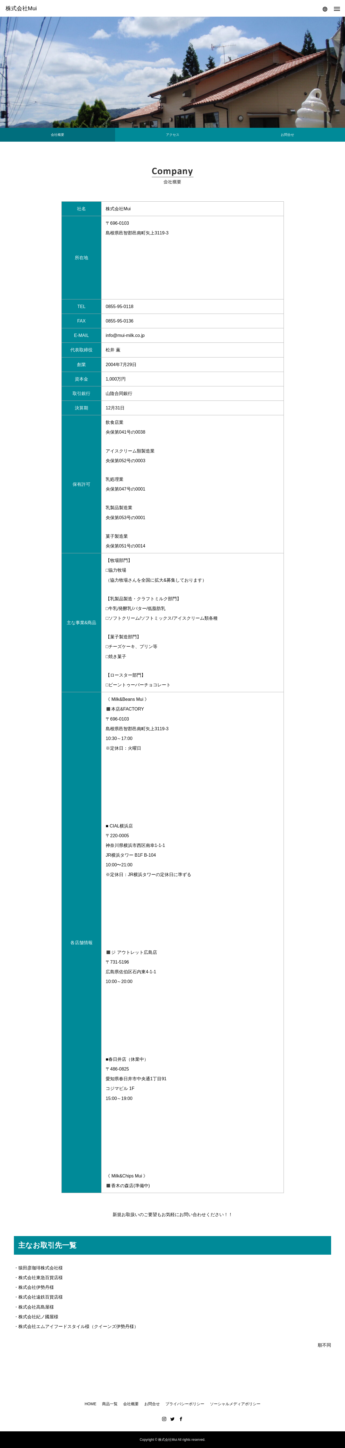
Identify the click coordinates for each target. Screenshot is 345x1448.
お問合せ (152, 1404)
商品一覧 (110, 1404)
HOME (90, 1404)
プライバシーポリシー (184, 1404)
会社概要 (57, 135)
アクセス (172, 135)
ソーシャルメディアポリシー (235, 1404)
